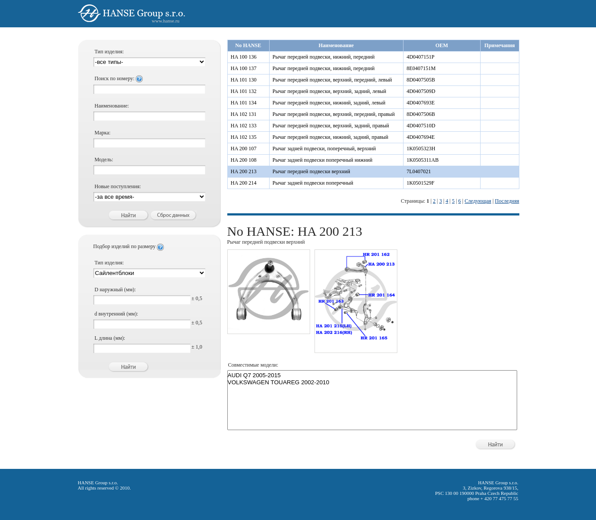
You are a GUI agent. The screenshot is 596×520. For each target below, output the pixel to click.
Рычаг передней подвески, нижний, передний (324, 57)
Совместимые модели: (253, 365)
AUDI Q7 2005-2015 (372, 375)
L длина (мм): (110, 338)
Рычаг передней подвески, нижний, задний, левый (329, 103)
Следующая (478, 201)
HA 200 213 (244, 171)
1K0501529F (420, 183)
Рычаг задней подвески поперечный (313, 183)
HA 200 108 (244, 160)
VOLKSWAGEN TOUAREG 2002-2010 (372, 382)
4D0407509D (421, 91)
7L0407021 (419, 171)
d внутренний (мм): (116, 314)
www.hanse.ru (166, 20)
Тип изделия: (109, 51)
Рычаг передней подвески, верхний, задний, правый (331, 126)
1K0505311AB (423, 160)
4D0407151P (420, 57)
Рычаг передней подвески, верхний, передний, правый (334, 114)
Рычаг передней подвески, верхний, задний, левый (329, 91)
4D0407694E (421, 137)
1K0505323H (421, 148)
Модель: (104, 159)
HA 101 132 (244, 91)
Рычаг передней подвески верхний (311, 171)
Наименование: (112, 106)
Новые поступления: (118, 186)
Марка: (103, 133)
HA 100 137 (244, 68)
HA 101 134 (244, 103)
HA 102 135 (244, 137)
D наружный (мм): (115, 289)
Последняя (507, 201)
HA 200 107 (244, 148)
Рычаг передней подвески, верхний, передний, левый (332, 80)
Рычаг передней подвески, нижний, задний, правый (331, 137)
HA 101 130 (244, 80)
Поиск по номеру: (119, 78)
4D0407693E (421, 103)
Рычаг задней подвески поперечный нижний (323, 160)
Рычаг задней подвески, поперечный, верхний (324, 148)
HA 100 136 (244, 57)
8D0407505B (421, 80)
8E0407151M (421, 68)
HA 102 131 (244, 114)
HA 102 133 (244, 126)
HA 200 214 (244, 183)
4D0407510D (421, 126)
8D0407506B (421, 114)
